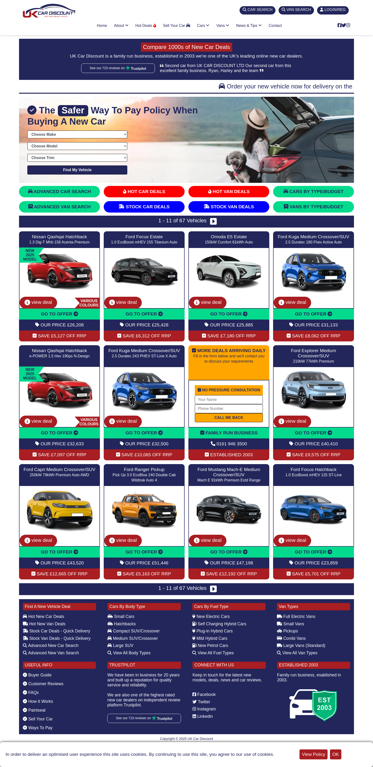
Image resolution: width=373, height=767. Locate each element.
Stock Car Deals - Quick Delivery (56, 631)
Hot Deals (145, 26)
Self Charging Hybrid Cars (219, 623)
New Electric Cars (211, 616)
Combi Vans (291, 638)
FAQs (31, 692)
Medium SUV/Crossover (133, 638)
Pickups (287, 631)
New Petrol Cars (210, 645)
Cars (203, 26)
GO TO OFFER (59, 313)
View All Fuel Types (213, 652)
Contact (275, 26)
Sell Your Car (176, 26)
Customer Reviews (43, 683)
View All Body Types (129, 652)
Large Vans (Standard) (301, 645)
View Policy (313, 754)
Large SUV (120, 645)
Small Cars (121, 616)
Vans (222, 26)
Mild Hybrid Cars (209, 638)
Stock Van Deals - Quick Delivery (57, 638)
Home (102, 26)
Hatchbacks (122, 623)
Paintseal (34, 710)
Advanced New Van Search (51, 652)
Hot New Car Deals (43, 616)
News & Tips (249, 26)
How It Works (38, 701)
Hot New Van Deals (44, 623)
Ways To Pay (38, 727)
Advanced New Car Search (51, 645)
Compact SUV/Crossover (134, 631)
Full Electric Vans (296, 616)
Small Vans (290, 623)
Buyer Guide (37, 675)
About (121, 26)
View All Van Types (297, 652)
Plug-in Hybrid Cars (212, 631)
